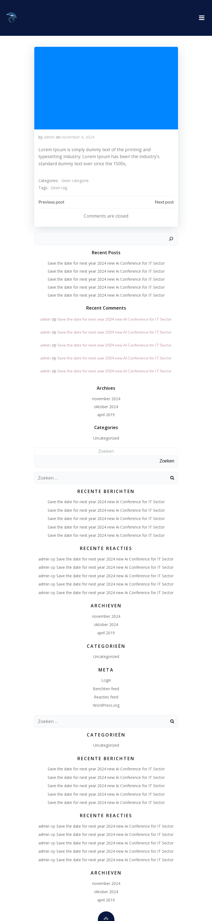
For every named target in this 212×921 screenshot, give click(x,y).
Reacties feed (106, 697)
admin (49, 137)
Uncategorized (106, 438)
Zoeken (106, 451)
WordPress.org (106, 705)
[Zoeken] (171, 238)
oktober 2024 (106, 406)
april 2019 (106, 414)
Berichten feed (106, 688)
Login (106, 680)
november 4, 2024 (78, 137)
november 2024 (106, 398)
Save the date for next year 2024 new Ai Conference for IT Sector (106, 263)
